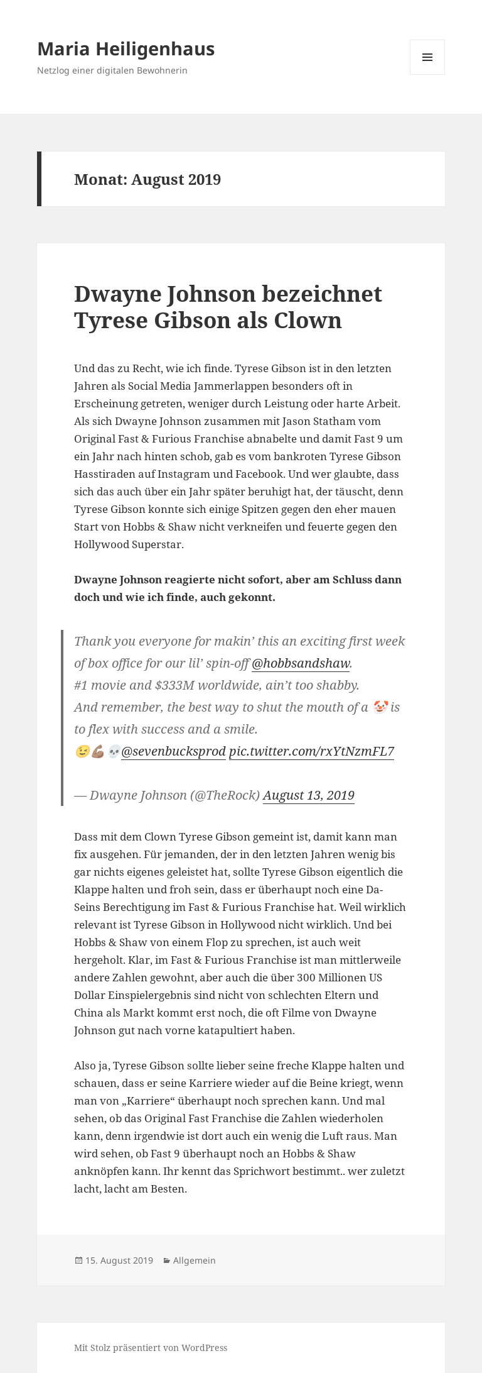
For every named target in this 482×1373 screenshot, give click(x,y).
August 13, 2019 (309, 794)
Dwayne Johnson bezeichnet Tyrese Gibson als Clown (228, 306)
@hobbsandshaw (301, 662)
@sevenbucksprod (173, 750)
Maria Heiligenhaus (126, 48)
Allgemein (194, 1260)
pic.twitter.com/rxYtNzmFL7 (311, 750)
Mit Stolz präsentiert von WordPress (150, 1348)
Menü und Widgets (427, 74)
